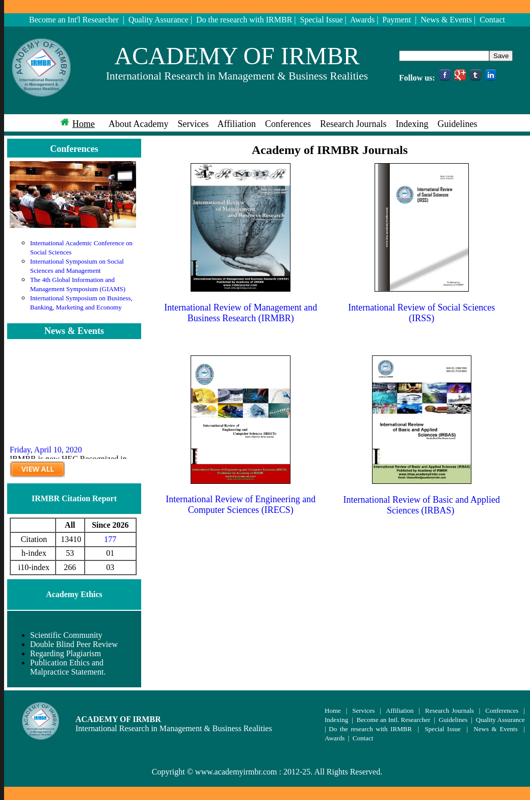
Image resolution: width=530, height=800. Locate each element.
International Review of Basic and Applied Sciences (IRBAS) (421, 505)
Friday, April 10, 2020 (46, 453)
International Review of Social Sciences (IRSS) (421, 312)
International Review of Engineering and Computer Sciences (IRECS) (240, 504)
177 (110, 539)
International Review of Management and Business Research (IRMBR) (240, 312)
